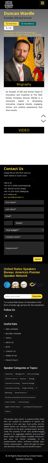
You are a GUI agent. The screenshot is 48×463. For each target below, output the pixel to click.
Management (20, 374)
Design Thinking (27, 388)
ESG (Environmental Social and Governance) (20, 397)
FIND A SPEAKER (11, 329)
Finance (7, 411)
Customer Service (11, 379)
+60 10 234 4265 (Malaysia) (16, 191)
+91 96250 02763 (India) (15, 188)
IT (36, 388)
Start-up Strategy (33, 374)
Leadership (9, 374)
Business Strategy (28, 383)
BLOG (7, 347)
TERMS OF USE (10, 355)
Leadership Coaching (12, 388)
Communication (23, 402)
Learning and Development (32, 407)
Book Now (11, 24)
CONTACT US (10, 351)
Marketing (8, 393)
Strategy (31, 379)
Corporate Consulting (12, 383)
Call (8, 28)
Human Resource (21, 393)
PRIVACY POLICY (11, 360)
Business (23, 379)
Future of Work (10, 402)
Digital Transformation (12, 407)
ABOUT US (9, 342)
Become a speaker (12, 333)
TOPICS (7, 338)
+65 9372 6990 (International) (17, 185)
